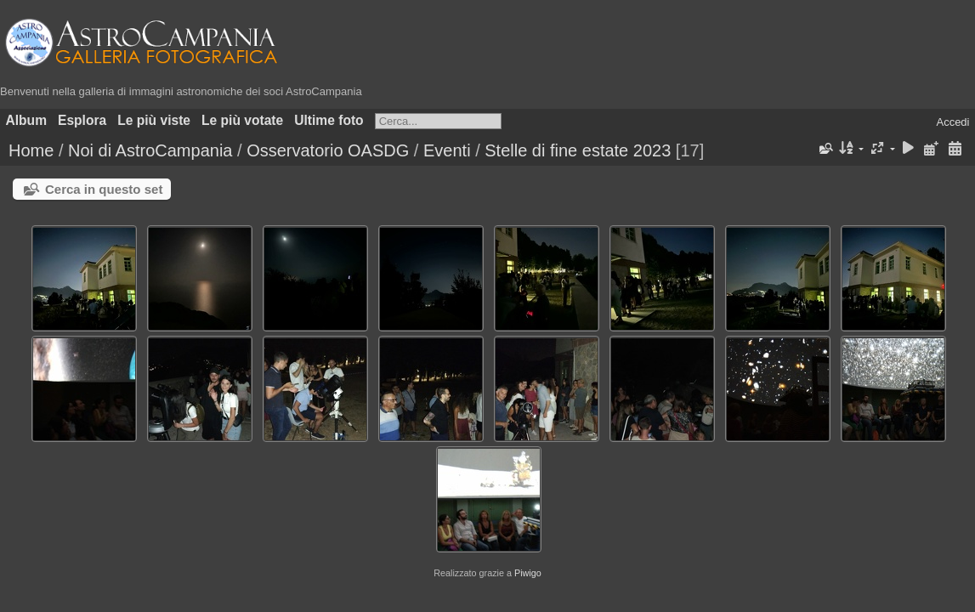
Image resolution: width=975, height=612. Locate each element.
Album (27, 120)
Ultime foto (328, 120)
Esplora (82, 120)
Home (31, 150)
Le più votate (242, 120)
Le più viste (153, 120)
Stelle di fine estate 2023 (578, 150)
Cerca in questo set (103, 189)
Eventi (447, 150)
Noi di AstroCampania (150, 150)
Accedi (952, 122)
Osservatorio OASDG (328, 150)
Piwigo (527, 573)
